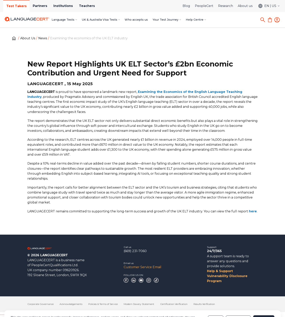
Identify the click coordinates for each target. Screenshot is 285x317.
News (42, 38)
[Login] (277, 20)
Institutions (63, 6)
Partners (40, 6)
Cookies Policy (77, 303)
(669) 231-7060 (135, 251)
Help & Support (220, 271)
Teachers (87, 6)
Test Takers (16, 6)
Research (225, 6)
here (253, 211)
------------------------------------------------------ (32, 314)
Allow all (263, 302)
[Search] (263, 20)
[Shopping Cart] (270, 20)
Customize (238, 302)
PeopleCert (204, 6)
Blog (186, 6)
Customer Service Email (142, 267)
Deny (215, 302)
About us (245, 6)
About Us (27, 38)
